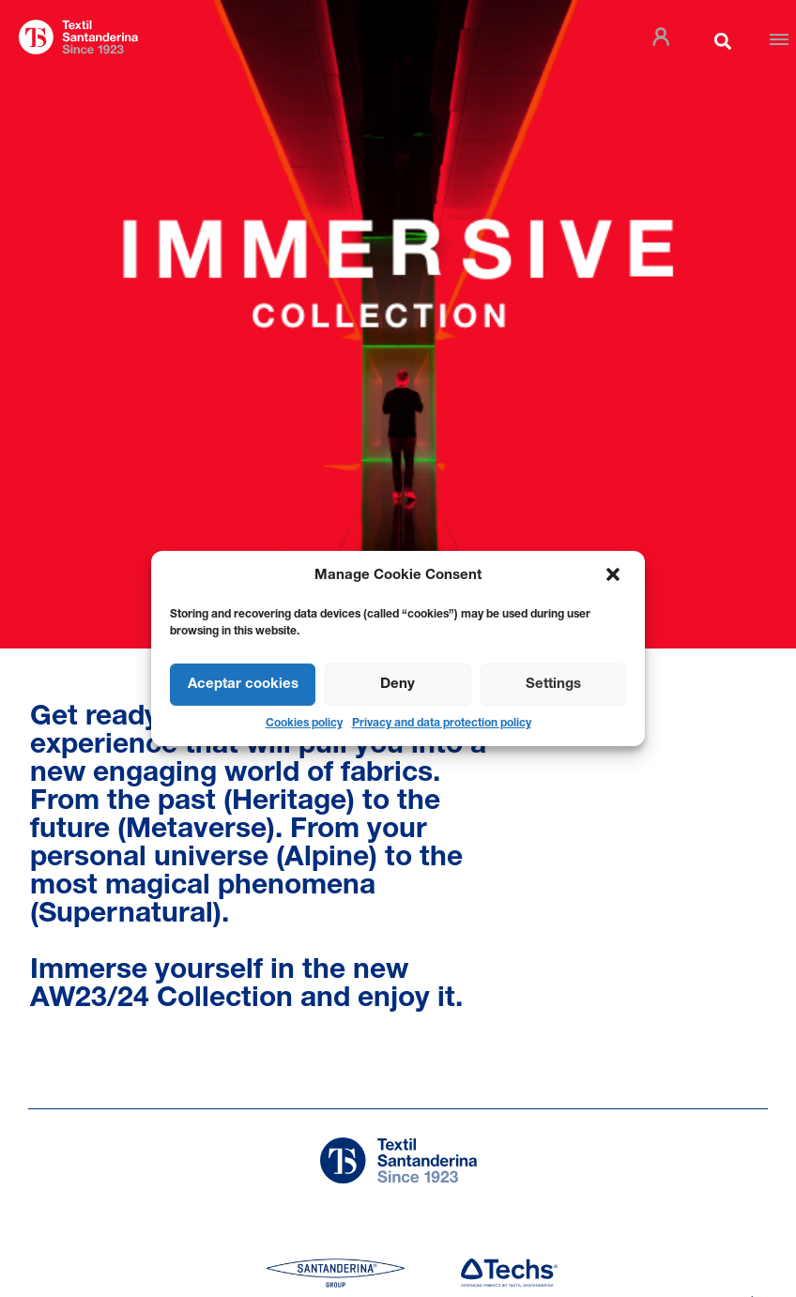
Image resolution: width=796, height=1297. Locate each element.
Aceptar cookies (243, 685)
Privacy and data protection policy (441, 723)
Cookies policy (304, 723)
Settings (553, 685)
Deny (397, 685)
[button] (615, 576)
